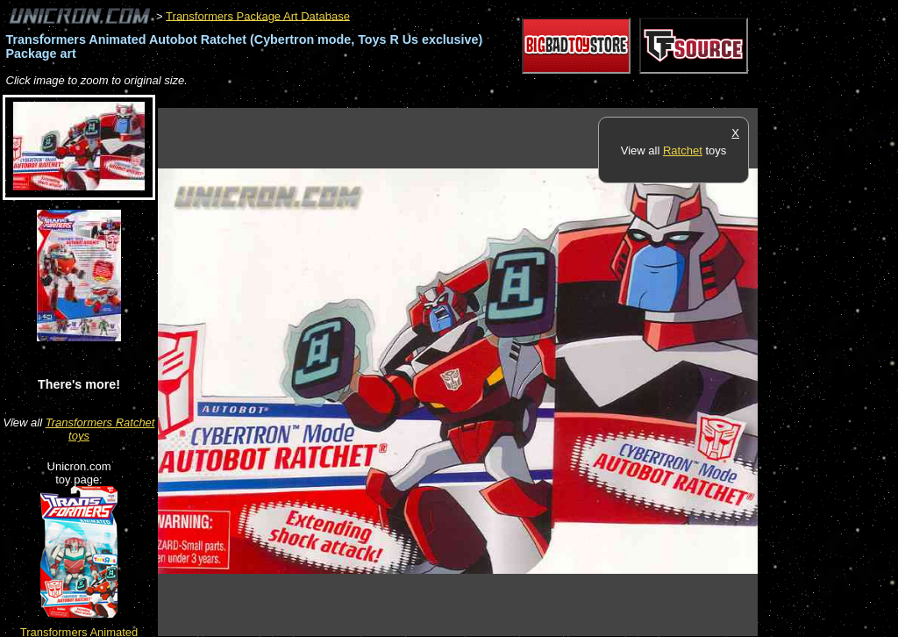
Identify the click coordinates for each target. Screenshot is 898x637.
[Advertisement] (477, 98)
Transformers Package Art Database (258, 15)
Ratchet (682, 150)
